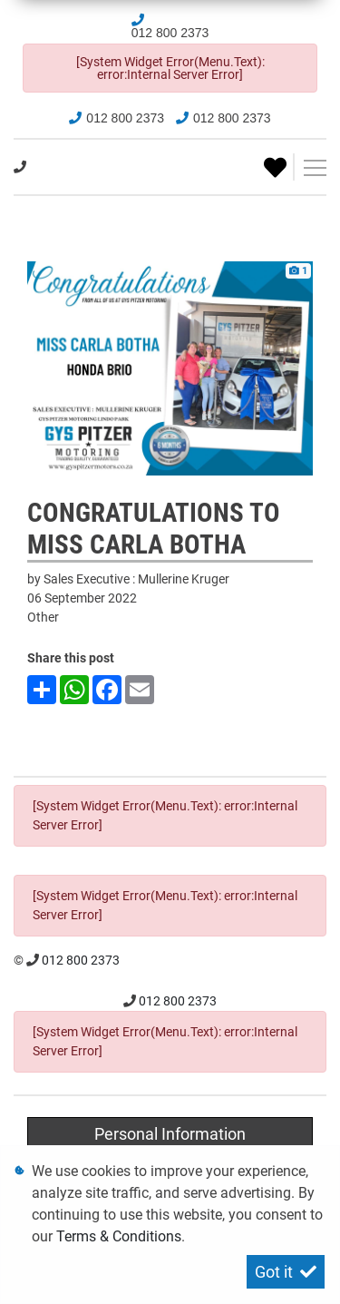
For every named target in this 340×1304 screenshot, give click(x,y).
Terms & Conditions (118, 1236)
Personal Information (170, 1133)
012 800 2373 (170, 32)
